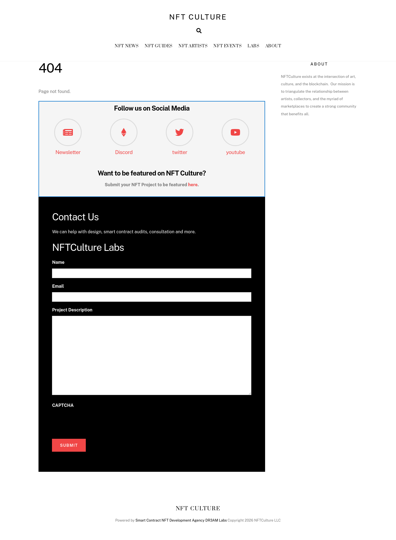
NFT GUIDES (159, 46)
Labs (253, 46)
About (273, 46)
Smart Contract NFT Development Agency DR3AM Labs (181, 521)
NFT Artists (193, 46)
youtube (235, 153)
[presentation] (94, 422)
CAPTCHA (62, 406)
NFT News (127, 46)
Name (58, 263)
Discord (124, 153)
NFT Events (227, 46)
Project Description (72, 310)
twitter (179, 153)
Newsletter (68, 153)
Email (58, 286)
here (193, 185)
